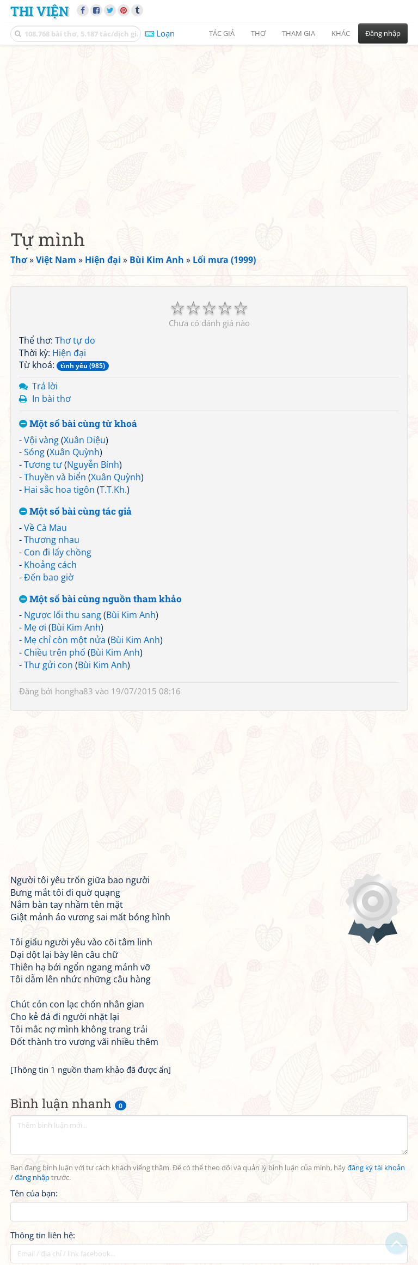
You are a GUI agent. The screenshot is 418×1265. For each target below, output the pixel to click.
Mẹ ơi (35, 627)
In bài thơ (51, 399)
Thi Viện (39, 10)
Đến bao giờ (48, 577)
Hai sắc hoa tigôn (59, 490)
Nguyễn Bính (93, 464)
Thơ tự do (75, 340)
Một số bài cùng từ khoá (78, 424)
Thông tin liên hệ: (42, 1235)
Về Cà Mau (45, 528)
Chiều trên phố (54, 652)
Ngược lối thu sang (62, 615)
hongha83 (74, 691)
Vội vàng (41, 440)
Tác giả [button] (222, 33)
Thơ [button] (258, 33)
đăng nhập (32, 1177)
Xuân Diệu (85, 440)
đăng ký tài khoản (376, 1167)
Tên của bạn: (34, 1193)
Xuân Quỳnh (75, 452)
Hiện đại (69, 353)
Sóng (34, 452)
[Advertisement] (209, 128)
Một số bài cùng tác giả (75, 511)
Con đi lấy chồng (57, 552)
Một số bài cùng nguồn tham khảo (100, 599)
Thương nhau (51, 540)
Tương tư (43, 464)
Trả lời (45, 386)
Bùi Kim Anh (131, 615)
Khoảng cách (50, 565)
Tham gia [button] (298, 33)
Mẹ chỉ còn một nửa (65, 640)
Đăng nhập (383, 33)
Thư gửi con (48, 665)
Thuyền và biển (55, 477)
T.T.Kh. (113, 490)
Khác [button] (340, 33)
